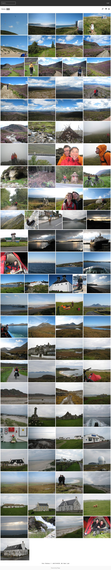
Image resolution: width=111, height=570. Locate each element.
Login (107, 3)
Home (3, 9)
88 (61, 563)
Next (64, 563)
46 (53, 563)
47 (54, 563)
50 (59, 563)
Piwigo (58, 568)
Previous (47, 563)
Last (68, 563)
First (43, 563)
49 (57, 563)
